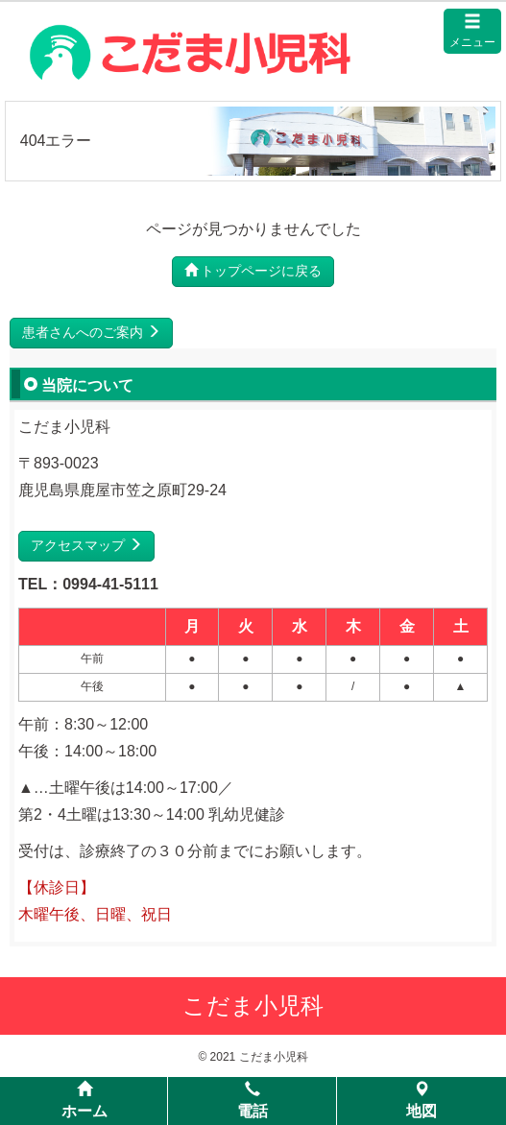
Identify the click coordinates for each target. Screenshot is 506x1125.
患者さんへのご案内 (91, 332)
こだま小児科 (253, 1005)
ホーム (84, 1100)
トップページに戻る (253, 270)
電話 (252, 1100)
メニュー (472, 30)
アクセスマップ (86, 545)
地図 (421, 1100)
